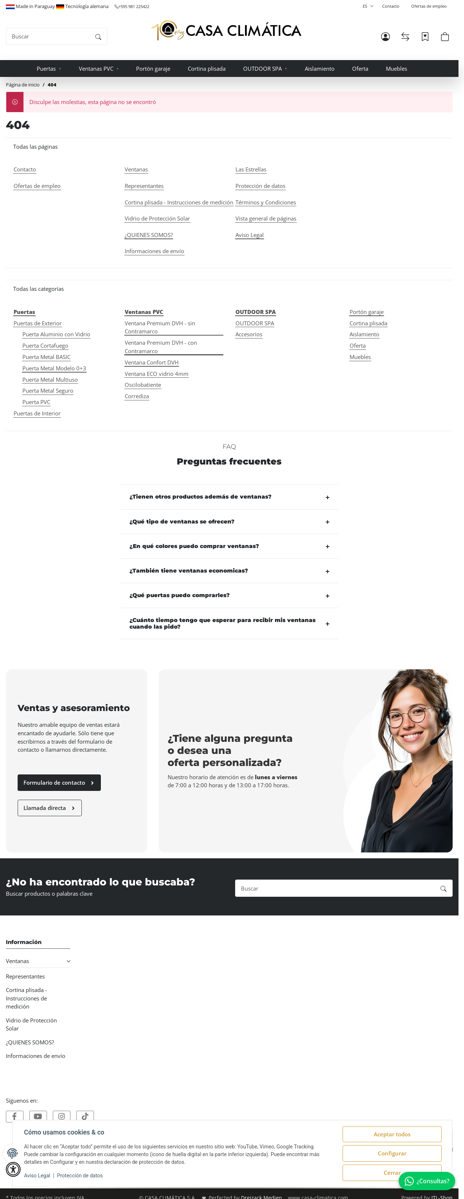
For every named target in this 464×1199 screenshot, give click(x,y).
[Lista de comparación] (405, 36)
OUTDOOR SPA (254, 323)
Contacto (390, 6)
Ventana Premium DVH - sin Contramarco (160, 327)
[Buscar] (48, 36)
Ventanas (17, 961)
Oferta (358, 345)
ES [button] (365, 6)
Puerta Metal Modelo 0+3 (54, 368)
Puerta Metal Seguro (47, 390)
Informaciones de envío (35, 1055)
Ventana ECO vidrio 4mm (157, 373)
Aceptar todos (392, 1134)
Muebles (360, 356)
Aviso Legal (37, 1175)
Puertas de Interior (37, 413)
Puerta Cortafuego (45, 345)
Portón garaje (367, 311)
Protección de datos (80, 1175)
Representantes (25, 976)
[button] (385, 36)
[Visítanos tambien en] (14, 1116)
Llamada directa (49, 807)
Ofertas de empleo (429, 6)
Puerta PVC (36, 402)
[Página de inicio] (226, 30)
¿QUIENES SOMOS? (30, 1042)
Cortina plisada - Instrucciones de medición (26, 998)
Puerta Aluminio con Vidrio (56, 334)
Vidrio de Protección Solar (31, 1024)
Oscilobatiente (143, 384)
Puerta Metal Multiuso (50, 379)
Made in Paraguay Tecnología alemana (57, 6)
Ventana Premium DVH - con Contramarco (161, 347)
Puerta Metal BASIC (46, 356)
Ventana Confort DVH (152, 362)
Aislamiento (364, 334)
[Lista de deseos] (425, 36)
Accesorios (248, 334)
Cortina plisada (368, 323)
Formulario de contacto (59, 782)
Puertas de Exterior (38, 323)
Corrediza (137, 396)
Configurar (392, 1153)
